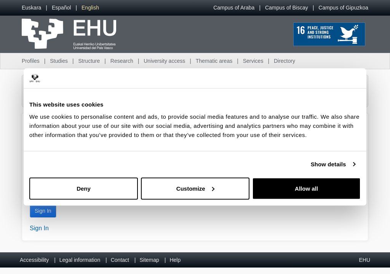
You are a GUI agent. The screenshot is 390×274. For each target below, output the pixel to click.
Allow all (306, 188)
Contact (120, 260)
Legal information (79, 260)
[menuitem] (31, 8)
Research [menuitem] (121, 61)
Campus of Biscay (286, 8)
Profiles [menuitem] (31, 61)
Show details (328, 164)
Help (175, 260)
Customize (195, 188)
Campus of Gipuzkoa (343, 8)
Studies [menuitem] (59, 61)
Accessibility (34, 260)
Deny (84, 188)
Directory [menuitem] (284, 61)
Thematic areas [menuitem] (214, 61)
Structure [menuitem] (89, 61)
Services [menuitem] (253, 61)
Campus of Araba (233, 8)
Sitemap (149, 260)
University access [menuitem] (164, 61)
